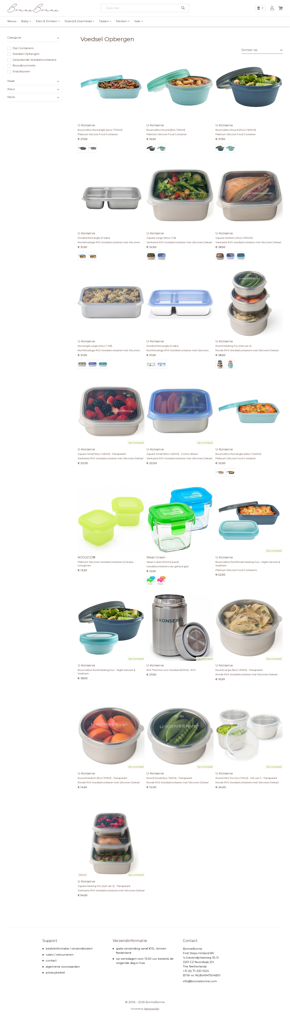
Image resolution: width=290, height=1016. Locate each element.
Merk (11, 97)
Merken (121, 21)
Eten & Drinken (46, 21)
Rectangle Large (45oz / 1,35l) (95, 345)
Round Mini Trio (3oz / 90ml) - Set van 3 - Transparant (246, 777)
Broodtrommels (21, 65)
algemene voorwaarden (63, 966)
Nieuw (11, 21)
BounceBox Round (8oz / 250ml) (165, 129)
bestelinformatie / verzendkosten (69, 948)
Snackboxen (18, 71)
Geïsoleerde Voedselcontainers (31, 60)
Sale (137, 21)
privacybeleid (55, 972)
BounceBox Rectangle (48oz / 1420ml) (238, 453)
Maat (11, 81)
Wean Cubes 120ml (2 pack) (162, 561)
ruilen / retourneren (59, 954)
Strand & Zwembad (78, 21)
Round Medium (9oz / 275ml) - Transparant (102, 777)
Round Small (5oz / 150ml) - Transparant (169, 777)
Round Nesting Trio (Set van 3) (233, 345)
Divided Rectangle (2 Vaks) (162, 345)
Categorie (14, 37)
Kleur (11, 89)
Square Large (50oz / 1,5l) (161, 237)
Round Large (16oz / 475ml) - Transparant (239, 669)
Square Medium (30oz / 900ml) (234, 237)
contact (51, 960)
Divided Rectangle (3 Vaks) (94, 237)
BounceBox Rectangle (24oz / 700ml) (100, 129)
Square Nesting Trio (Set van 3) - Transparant (104, 886)
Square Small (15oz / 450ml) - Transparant (102, 453)
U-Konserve (86, 125)
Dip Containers (20, 48)
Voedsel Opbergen (23, 54)
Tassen (104, 21)
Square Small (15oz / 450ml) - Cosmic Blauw (172, 453)
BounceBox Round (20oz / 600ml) (235, 129)
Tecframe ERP (151, 1008)
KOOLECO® (86, 557)
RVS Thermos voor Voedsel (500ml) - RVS (171, 669)
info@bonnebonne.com (200, 981)
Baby (24, 21)
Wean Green (155, 557)
